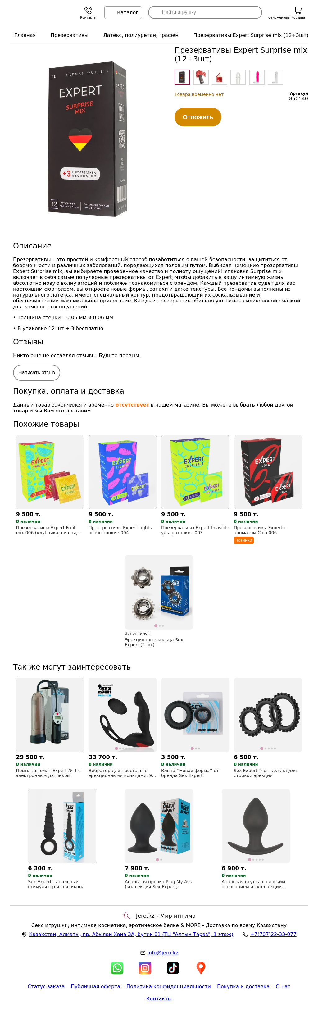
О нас (283, 986)
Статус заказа (46, 986)
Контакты (159, 999)
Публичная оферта (95, 986)
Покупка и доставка (243, 986)
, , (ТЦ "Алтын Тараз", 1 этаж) (131, 934)
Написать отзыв (36, 372)
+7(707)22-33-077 (273, 934)
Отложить (198, 117)
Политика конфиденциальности (168, 986)
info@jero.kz (163, 953)
